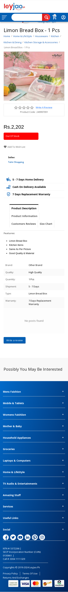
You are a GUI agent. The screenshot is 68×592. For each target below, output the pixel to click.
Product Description (23, 208)
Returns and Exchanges (16, 577)
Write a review (44, 107)
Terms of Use (30, 573)
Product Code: (28, 112)
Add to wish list (14, 146)
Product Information (24, 216)
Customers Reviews (23, 223)
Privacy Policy (10, 573)
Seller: (11, 157)
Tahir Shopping (16, 162)
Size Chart (46, 223)
